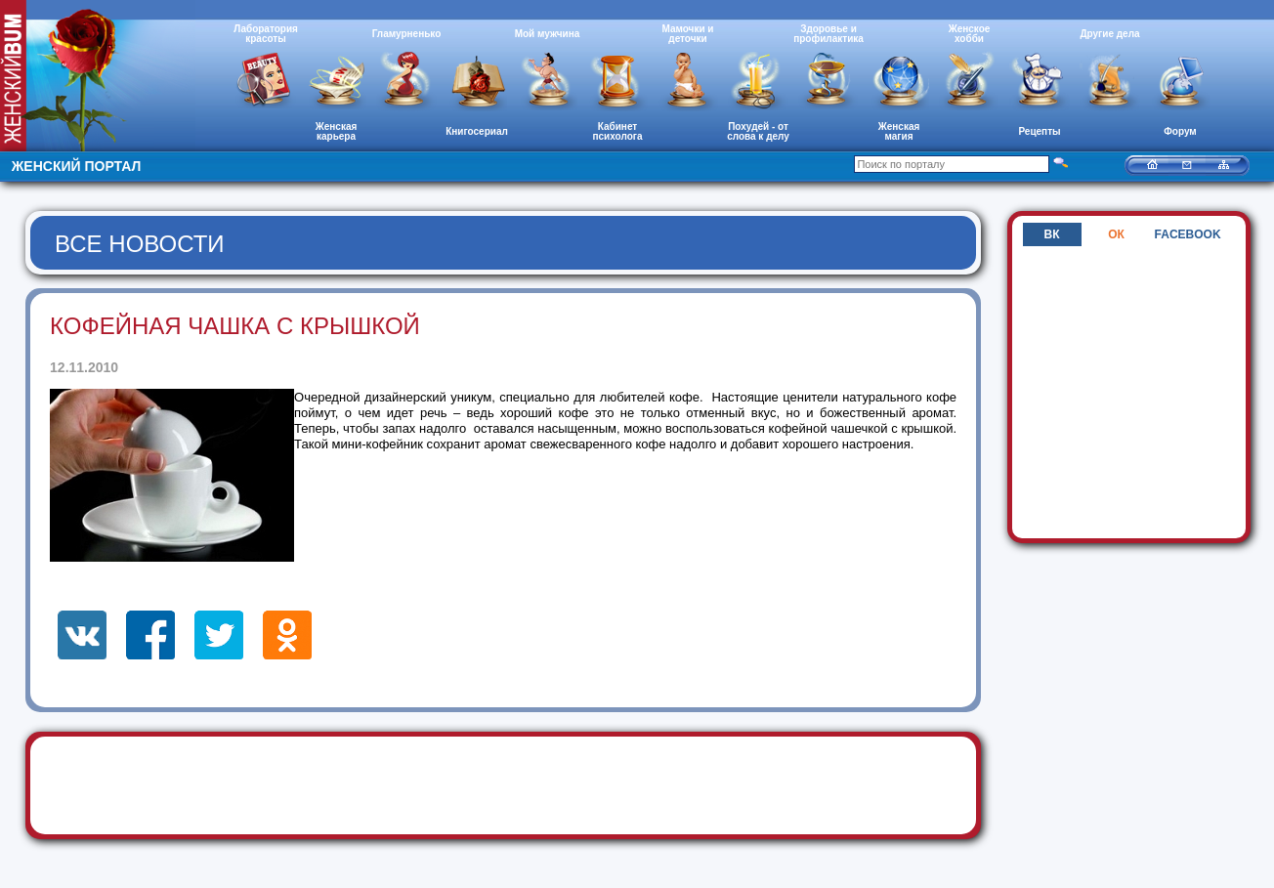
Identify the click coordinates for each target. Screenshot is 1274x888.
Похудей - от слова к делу (758, 131)
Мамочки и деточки (687, 33)
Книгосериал (477, 131)
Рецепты (1039, 131)
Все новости (140, 244)
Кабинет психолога (618, 131)
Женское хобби (970, 33)
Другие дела (1109, 33)
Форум (1180, 131)
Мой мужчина (547, 33)
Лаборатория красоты (266, 33)
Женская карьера (337, 131)
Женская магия (899, 131)
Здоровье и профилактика (828, 33)
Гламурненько (407, 33)
